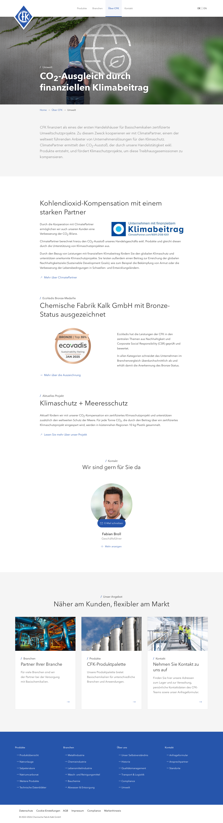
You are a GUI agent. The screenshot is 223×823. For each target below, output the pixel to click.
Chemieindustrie (75, 761)
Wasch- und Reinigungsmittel (82, 774)
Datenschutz (26, 810)
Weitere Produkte (27, 781)
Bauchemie (72, 781)
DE (199, 8)
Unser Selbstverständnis (133, 755)
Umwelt (124, 787)
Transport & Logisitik (131, 774)
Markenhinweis (112, 810)
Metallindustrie (74, 755)
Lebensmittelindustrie (78, 768)
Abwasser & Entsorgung (80, 787)
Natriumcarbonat (27, 774)
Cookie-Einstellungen (48, 810)
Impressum (77, 810)
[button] (97, 8)
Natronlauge (24, 761)
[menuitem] (82, 8)
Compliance (126, 781)
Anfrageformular (177, 755)
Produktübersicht (27, 755)
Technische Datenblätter (31, 787)
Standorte (173, 768)
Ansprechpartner (177, 761)
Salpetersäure (25, 768)
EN (205, 8)
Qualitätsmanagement (132, 768)
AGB (65, 810)
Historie (124, 761)
